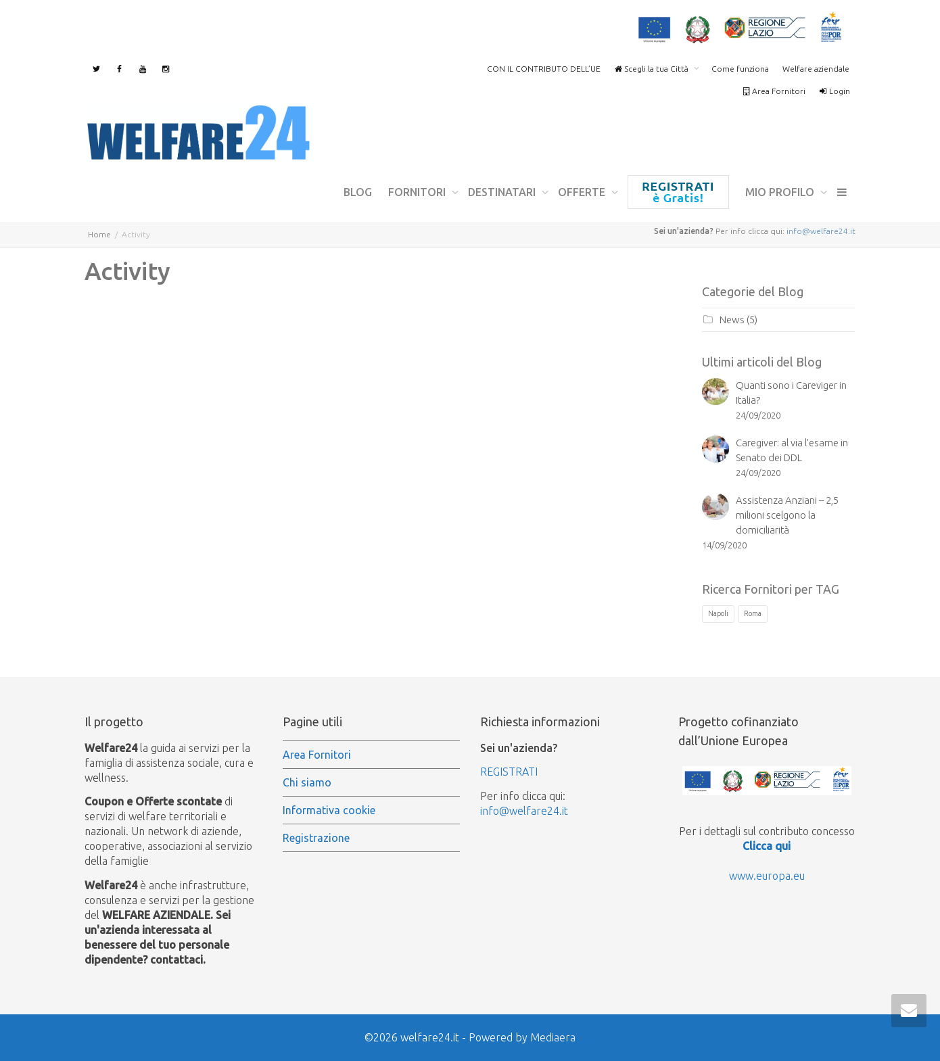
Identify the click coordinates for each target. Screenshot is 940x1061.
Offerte (583, 192)
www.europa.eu (767, 876)
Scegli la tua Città (652, 68)
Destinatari (503, 192)
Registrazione (678, 192)
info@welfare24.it (820, 231)
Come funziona (740, 68)
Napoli (718, 613)
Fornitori (418, 192)
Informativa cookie (329, 810)
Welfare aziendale (815, 68)
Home (99, 234)
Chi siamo (307, 782)
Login (834, 91)
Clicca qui (767, 846)
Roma (752, 613)
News (732, 319)
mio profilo (781, 192)
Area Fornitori (773, 91)
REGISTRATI (509, 771)
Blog (358, 192)
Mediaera (552, 1037)
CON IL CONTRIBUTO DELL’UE (544, 68)
